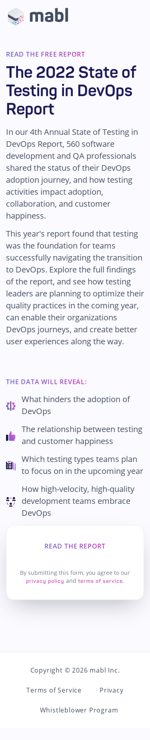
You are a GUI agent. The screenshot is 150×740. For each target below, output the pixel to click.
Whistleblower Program (79, 710)
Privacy (112, 690)
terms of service (100, 581)
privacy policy (45, 581)
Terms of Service (54, 690)
